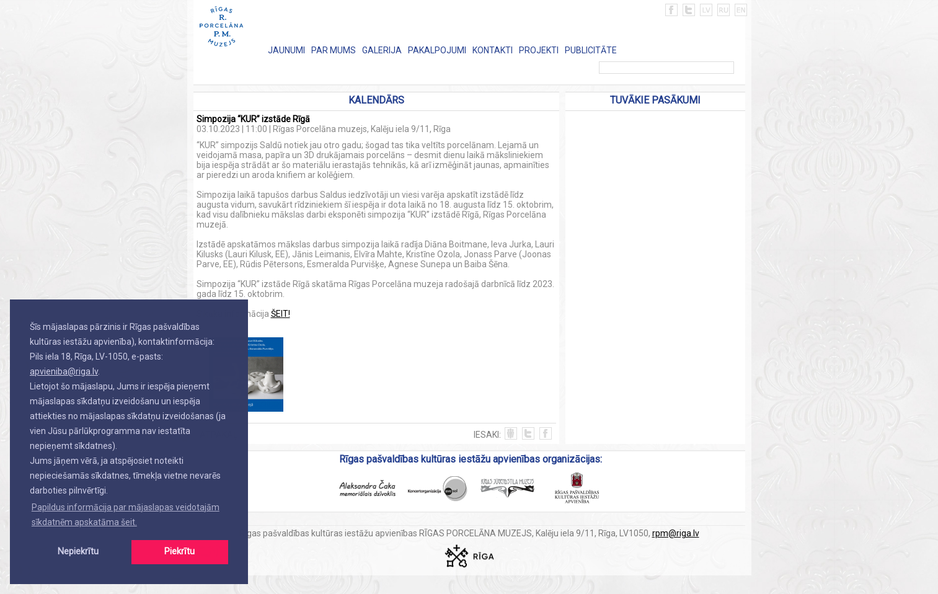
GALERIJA (382, 50)
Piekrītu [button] (179, 551)
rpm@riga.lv (675, 533)
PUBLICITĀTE (591, 50)
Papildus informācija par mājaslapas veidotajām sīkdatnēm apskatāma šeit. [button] (125, 514)
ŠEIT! (280, 314)
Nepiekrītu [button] (78, 551)
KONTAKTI (492, 50)
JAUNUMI (286, 50)
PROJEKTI (539, 50)
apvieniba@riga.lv (64, 371)
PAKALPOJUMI (437, 50)
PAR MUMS (333, 50)
